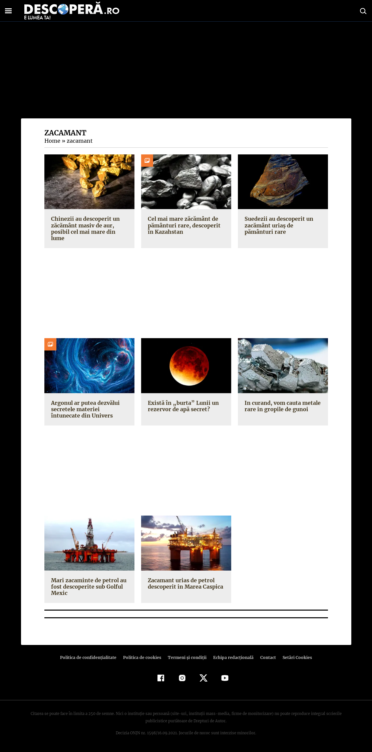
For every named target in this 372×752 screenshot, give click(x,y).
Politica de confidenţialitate (91, 657)
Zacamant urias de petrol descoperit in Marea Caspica (184, 583)
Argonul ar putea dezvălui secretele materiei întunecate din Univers (89, 409)
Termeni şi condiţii (186, 657)
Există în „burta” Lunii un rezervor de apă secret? (181, 406)
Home (52, 140)
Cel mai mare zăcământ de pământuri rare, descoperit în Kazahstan (186, 225)
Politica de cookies (143, 657)
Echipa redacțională (231, 657)
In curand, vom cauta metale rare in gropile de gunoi (282, 406)
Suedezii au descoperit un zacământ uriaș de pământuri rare (283, 225)
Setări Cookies (294, 657)
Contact (265, 657)
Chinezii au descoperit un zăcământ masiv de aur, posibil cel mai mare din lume (84, 228)
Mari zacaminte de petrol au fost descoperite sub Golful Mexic (87, 586)
